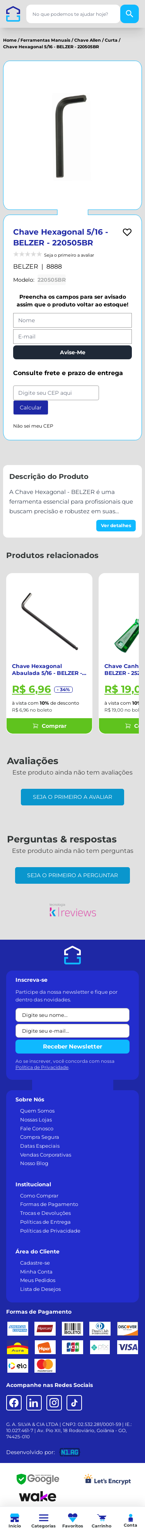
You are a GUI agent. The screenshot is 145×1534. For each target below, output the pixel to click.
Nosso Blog (34, 1163)
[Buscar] (129, 14)
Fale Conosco (36, 1128)
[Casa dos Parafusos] (13, 14)
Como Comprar (39, 1195)
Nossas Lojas (36, 1119)
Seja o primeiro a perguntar (72, 875)
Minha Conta (36, 1271)
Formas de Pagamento (49, 1204)
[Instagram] (54, 1403)
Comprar (49, 725)
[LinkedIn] (34, 1403)
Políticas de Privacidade (50, 1231)
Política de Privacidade (41, 1067)
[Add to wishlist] (127, 232)
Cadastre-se (35, 1263)
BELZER (25, 266)
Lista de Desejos (40, 1289)
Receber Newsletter (72, 1046)
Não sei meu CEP (33, 426)
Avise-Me (72, 352)
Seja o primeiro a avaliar (72, 796)
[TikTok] (74, 1403)
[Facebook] (14, 1403)
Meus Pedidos (37, 1280)
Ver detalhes (116, 525)
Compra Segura (39, 1137)
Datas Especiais (40, 1146)
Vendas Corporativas (45, 1155)
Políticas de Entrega (45, 1222)
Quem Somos (37, 1111)
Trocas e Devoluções (45, 1213)
